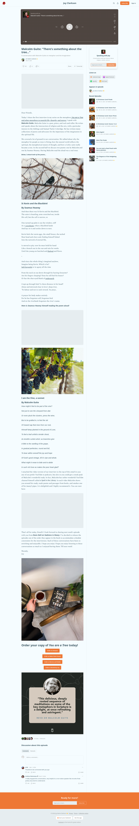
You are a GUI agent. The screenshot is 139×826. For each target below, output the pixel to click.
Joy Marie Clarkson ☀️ (32, 59)
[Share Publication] (117, 3)
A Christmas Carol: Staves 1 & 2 (106, 124)
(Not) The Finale (101, 140)
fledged (50, 251)
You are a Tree (77, 117)
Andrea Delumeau (31, 776)
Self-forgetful (26, 267)
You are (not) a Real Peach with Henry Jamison (106, 149)
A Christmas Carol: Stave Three (106, 116)
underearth (49, 278)
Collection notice (83, 813)
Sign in (133, 3)
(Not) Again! (100, 132)
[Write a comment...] (54, 760)
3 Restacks (42, 738)
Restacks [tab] (32, 751)
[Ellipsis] (82, 767)
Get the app (78, 818)
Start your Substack (64, 818)
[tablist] (28, 751)
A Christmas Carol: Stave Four (106, 107)
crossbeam (29, 225)
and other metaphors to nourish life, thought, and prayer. (43, 120)
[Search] (114, 3)
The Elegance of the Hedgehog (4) (106, 157)
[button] (56, 27)
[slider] (69, 41)
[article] (103, 101)
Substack (61, 822)
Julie (26, 767)
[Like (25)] (24, 66)
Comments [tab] (26, 751)
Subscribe (125, 3)
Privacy (71, 813)
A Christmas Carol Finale (104, 99)
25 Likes (36, 738)
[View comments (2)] (114, 22)
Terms (76, 813)
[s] (92, 101)
